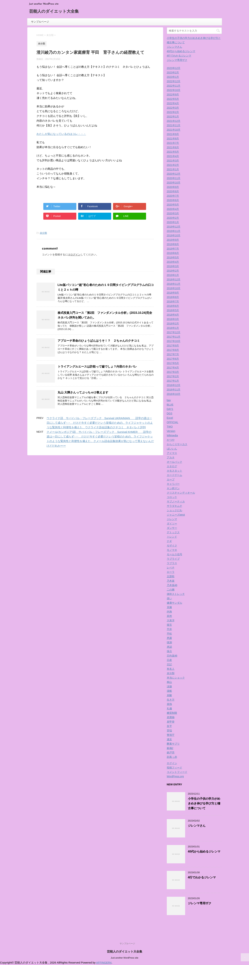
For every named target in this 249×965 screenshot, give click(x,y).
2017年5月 (173, 363)
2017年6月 (173, 358)
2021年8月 (173, 138)
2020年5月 (173, 204)
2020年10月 (174, 182)
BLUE (170, 404)
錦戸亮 (171, 752)
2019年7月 (173, 248)
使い (169, 598)
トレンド (172, 536)
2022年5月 (173, 98)
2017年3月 (173, 371)
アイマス (172, 453)
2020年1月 (173, 222)
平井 (169, 629)
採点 (169, 651)
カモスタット (174, 470)
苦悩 (169, 730)
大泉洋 (171, 620)
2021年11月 (174, 125)
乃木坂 (171, 580)
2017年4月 (173, 367)
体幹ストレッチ (176, 594)
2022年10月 (174, 90)
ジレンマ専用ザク (177, 60)
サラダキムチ (174, 505)
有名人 (171, 668)
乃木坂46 (172, 585)
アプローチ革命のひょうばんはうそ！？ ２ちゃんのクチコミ (99, 340)
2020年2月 (173, 217)
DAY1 (170, 409)
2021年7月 (173, 142)
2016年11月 (174, 389)
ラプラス (172, 563)
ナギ (169, 541)
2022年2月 (173, 112)
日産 (169, 660)
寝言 (169, 624)
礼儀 (169, 708)
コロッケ (172, 497)
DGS (169, 413)
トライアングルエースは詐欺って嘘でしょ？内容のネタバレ (97, 366)
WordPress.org (175, 776)
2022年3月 (173, 107)
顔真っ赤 (172, 756)
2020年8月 (173, 191)
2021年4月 (173, 156)
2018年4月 (173, 314)
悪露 (169, 638)
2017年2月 (173, 376)
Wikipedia (172, 435)
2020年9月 (173, 187)
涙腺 (169, 686)
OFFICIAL (172, 422)
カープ (171, 479)
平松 (169, 633)
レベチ (171, 567)
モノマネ (172, 549)
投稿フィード (174, 767)
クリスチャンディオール (181, 492)
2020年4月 (173, 209)
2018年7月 (173, 301)
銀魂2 (170, 748)
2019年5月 (173, 257)
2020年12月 (174, 173)
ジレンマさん (174, 46)
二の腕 (171, 589)
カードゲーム (174, 475)
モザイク (172, 545)
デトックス (173, 532)
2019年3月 (173, 266)
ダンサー (172, 527)
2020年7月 (173, 195)
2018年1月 (173, 327)
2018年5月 (173, 310)
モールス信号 (174, 554)
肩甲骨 (171, 721)
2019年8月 (173, 244)
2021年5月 (173, 151)
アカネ (171, 457)
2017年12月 (174, 332)
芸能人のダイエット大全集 (54, 12)
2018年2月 (173, 323)
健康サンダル (174, 602)
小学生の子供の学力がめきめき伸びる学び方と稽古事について (204, 803)
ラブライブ (173, 558)
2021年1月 (173, 169)
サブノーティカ (176, 501)
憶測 (169, 642)
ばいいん (172, 448)
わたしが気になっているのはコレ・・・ (61, 133)
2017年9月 (173, 345)
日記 (169, 664)
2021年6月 (173, 147)
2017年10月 (174, 341)
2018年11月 (174, 283)
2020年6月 (173, 200)
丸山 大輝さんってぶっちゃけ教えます (83, 392)
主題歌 (171, 576)
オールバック (174, 461)
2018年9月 (173, 292)
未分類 (43, 233)
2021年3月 (173, 160)
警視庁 (171, 734)
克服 (169, 607)
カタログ (172, 466)
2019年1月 (173, 275)
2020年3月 (173, 213)
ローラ (171, 571)
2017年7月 (173, 354)
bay (169, 400)
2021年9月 (173, 134)
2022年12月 (174, 81)
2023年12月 (174, 68)
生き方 (171, 699)
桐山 (169, 682)
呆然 (169, 616)
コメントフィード (177, 771)
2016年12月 (174, 385)
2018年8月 (173, 297)
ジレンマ (172, 519)
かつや (171, 439)
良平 (169, 726)
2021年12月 (174, 120)
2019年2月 (173, 270)
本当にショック (176, 677)
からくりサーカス (177, 444)
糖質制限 (172, 712)
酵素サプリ (173, 743)
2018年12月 (174, 279)
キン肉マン (173, 488)
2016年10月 (174, 393)
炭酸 (169, 695)
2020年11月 (174, 178)
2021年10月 (174, 129)
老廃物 (171, 717)
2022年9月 (173, 94)
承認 (169, 646)
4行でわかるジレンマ (179, 55)
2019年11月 (174, 231)
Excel (170, 417)
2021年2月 (173, 164)
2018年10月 (174, 288)
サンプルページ (40, 21)
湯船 (169, 690)
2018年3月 (173, 319)
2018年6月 (173, 305)
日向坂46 (172, 655)
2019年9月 (173, 239)
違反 (169, 739)
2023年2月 (173, 72)
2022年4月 (173, 103)
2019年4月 (173, 261)
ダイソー (172, 523)
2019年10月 (174, 235)
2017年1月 (173, 380)
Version (171, 431)
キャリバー (173, 483)
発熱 (169, 704)
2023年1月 (173, 76)
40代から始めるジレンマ (181, 51)
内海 (169, 611)
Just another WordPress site (124, 958)
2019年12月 (174, 226)
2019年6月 (173, 253)
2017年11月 (174, 336)
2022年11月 (174, 85)
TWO (170, 426)
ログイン (75, 254)
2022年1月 (173, 116)
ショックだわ (174, 510)
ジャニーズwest (176, 514)
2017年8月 (173, 349)
